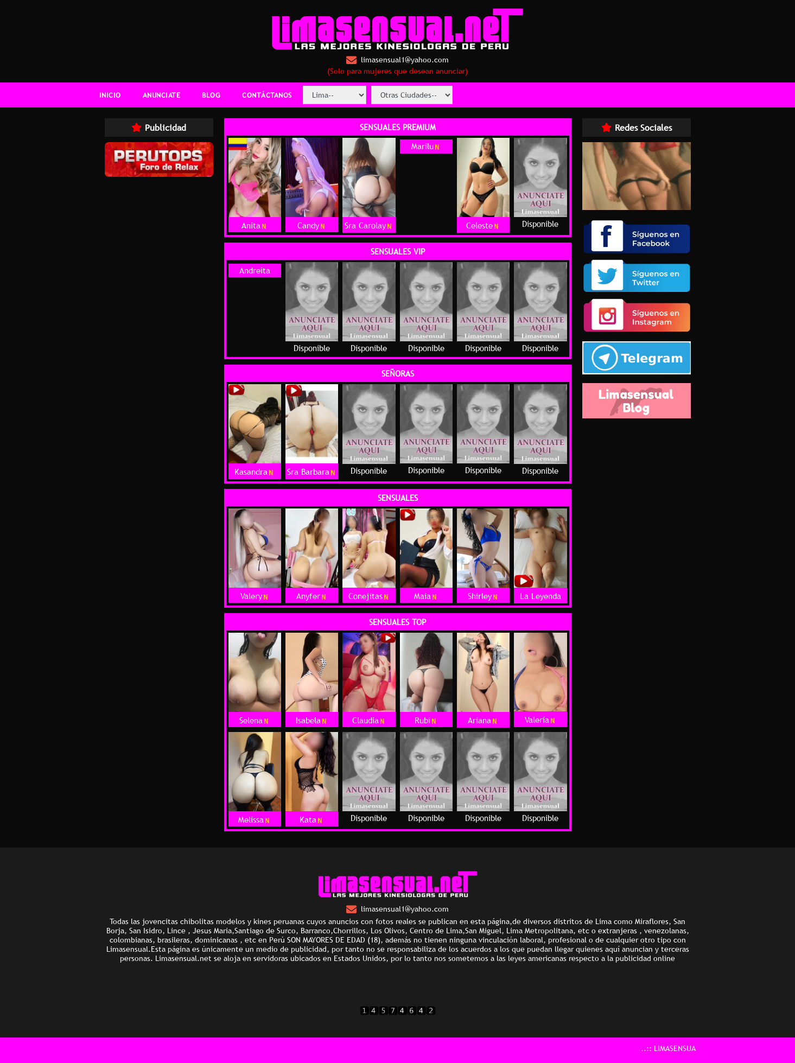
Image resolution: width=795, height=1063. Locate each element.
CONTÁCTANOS (267, 95)
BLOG (211, 95)
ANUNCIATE (162, 95)
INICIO (110, 95)
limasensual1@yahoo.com (397, 60)
